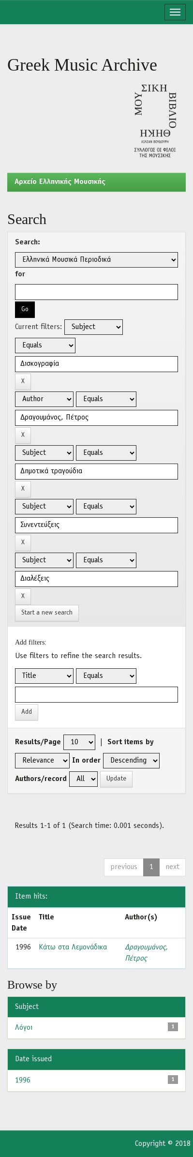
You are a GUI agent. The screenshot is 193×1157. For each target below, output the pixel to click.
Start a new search (47, 612)
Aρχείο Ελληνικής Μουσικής (60, 182)
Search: (27, 242)
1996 (22, 1080)
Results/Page (38, 742)
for (20, 274)
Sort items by (130, 742)
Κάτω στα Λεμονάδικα (73, 947)
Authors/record (41, 779)
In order (86, 761)
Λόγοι (23, 1028)
